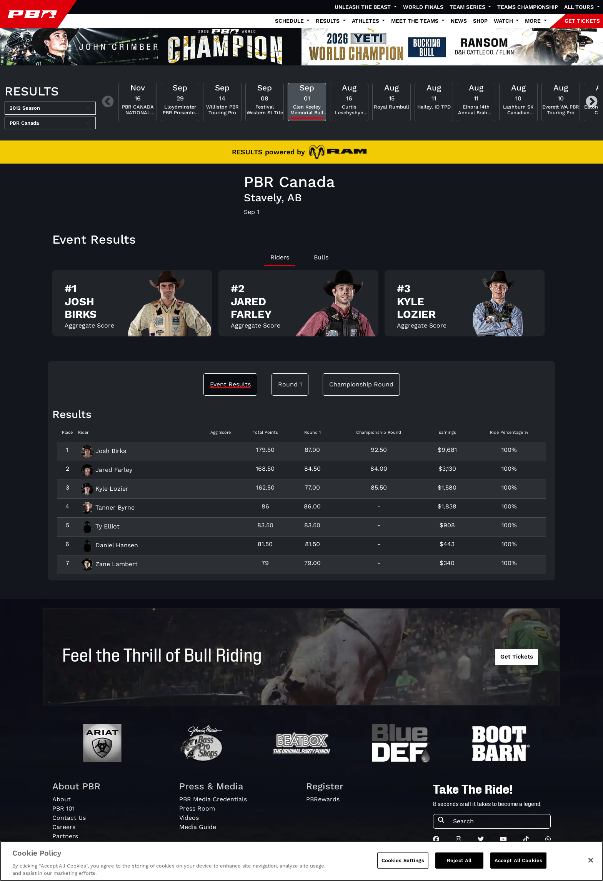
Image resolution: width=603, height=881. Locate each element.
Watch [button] (504, 21)
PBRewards (323, 799)
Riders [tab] (279, 257)
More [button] (533, 21)
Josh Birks (103, 451)
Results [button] (328, 21)
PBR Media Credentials (213, 799)
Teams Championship (527, 7)
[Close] (590, 860)
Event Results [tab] (230, 384)
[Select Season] (50, 108)
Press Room (197, 808)
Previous (108, 102)
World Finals (423, 7)
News (459, 21)
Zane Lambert (109, 564)
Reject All (459, 860)
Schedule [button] (290, 21)
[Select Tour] (50, 123)
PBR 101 (63, 808)
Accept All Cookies (518, 860)
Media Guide (197, 827)
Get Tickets (516, 656)
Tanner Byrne (108, 507)
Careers (63, 827)
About (61, 799)
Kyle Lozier (104, 488)
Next (591, 102)
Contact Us (69, 817)
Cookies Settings (402, 860)
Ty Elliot (100, 526)
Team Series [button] (468, 7)
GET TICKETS (582, 21)
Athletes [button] (366, 21)
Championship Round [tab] (361, 384)
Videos (189, 817)
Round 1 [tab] (290, 384)
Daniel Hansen (109, 545)
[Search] (499, 821)
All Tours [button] (579, 7)
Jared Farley (106, 469)
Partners (65, 836)
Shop (480, 21)
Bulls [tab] (321, 257)
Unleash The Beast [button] (363, 7)
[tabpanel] (301, 306)
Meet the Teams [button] (415, 21)
